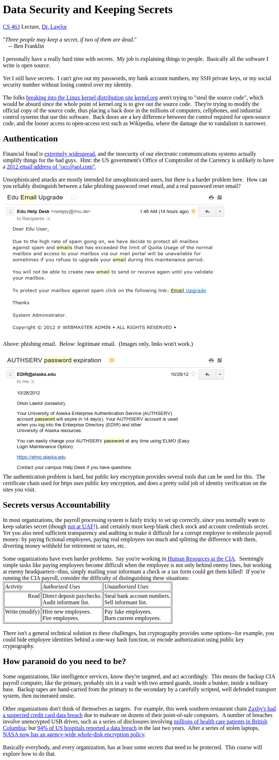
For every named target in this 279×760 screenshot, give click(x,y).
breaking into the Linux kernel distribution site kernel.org (92, 98)
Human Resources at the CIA (201, 559)
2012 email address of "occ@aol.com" (51, 167)
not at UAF (80, 526)
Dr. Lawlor (54, 27)
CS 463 (11, 27)
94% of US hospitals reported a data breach (87, 728)
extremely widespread (69, 154)
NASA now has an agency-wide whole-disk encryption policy (73, 734)
